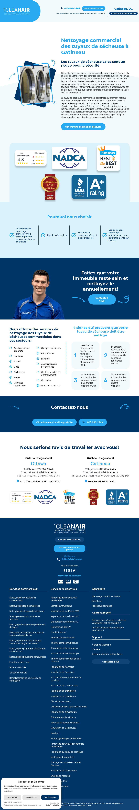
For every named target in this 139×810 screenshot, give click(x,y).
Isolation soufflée (17, 667)
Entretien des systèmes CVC (64, 621)
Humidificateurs (58, 632)
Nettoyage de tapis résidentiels (66, 738)
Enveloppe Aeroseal (19, 662)
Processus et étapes (102, 605)
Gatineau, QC (123, 8)
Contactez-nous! (102, 299)
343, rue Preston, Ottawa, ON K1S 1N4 (38, 475)
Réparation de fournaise (62, 667)
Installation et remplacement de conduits (66, 679)
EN (104, 13)
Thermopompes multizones (64, 643)
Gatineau (69, 556)
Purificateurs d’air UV (61, 627)
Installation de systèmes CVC (65, 611)
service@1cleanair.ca (44, 472)
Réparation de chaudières (63, 690)
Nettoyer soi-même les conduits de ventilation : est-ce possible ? (109, 621)
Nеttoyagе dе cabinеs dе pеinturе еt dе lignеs (27, 626)
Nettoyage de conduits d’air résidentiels (64, 599)
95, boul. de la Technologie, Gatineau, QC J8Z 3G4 (100, 475)
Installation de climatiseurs (64, 770)
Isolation (55, 733)
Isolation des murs (18, 672)
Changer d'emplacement (123, 13)
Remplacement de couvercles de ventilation (25, 679)
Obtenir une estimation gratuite (93, 8)
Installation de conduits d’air (64, 685)
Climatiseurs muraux (61, 701)
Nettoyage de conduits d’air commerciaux (22, 599)
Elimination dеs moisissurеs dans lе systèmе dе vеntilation (26, 634)
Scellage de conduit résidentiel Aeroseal (66, 764)
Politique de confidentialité (73, 803)
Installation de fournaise (62, 672)
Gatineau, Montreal (102, 481)
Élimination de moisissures (64, 728)
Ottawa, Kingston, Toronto (40, 481)
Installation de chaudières (63, 696)
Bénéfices (97, 601)
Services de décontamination (65, 722)
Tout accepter (50, 797)
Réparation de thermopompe (65, 648)
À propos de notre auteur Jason (107, 654)
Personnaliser (31, 797)
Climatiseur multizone (61, 606)
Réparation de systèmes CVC (65, 616)
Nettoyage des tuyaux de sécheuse (26, 611)
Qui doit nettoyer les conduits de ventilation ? (108, 629)
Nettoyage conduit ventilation (106, 596)
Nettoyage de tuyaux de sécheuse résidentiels (67, 745)
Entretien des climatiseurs (63, 717)
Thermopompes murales (63, 637)
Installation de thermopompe (65, 653)
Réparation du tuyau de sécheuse (67, 751)
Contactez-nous (110, 661)
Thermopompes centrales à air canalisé (66, 660)
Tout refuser (12, 797)
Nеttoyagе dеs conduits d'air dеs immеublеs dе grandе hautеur (25, 642)
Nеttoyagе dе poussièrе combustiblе (27, 656)
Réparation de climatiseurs (64, 712)
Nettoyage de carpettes (62, 757)
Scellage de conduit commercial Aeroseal (24, 618)
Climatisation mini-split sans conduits (69, 706)
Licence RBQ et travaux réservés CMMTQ (75, 805)
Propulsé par (52, 804)
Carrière (96, 649)
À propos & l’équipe (101, 644)
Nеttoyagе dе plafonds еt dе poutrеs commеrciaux (27, 650)
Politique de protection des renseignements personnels (22, 805)
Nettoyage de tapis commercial (24, 606)
